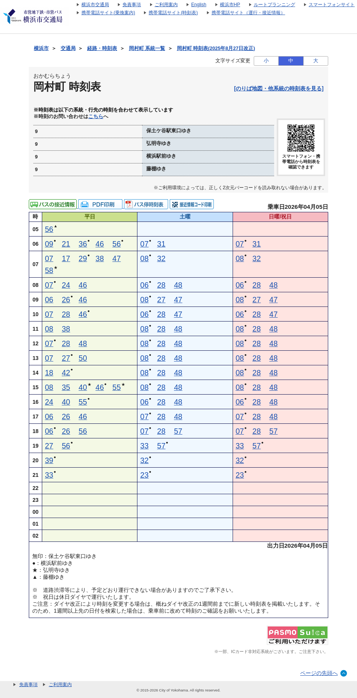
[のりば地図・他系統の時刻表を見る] (279, 88)
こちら (95, 116)
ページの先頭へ (319, 673)
